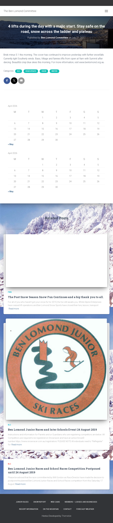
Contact (67, 509)
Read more (14, 308)
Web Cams (55, 502)
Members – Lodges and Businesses (81, 502)
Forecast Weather (85, 509)
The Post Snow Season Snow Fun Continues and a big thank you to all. (55, 297)
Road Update (31, 71)
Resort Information (28, 509)
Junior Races (22, 502)
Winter (54, 71)
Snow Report (39, 502)
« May (10, 144)
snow (44, 71)
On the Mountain (51, 509)
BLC (18, 71)
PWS (10, 292)
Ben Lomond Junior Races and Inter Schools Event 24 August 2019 (52, 429)
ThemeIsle (66, 516)
